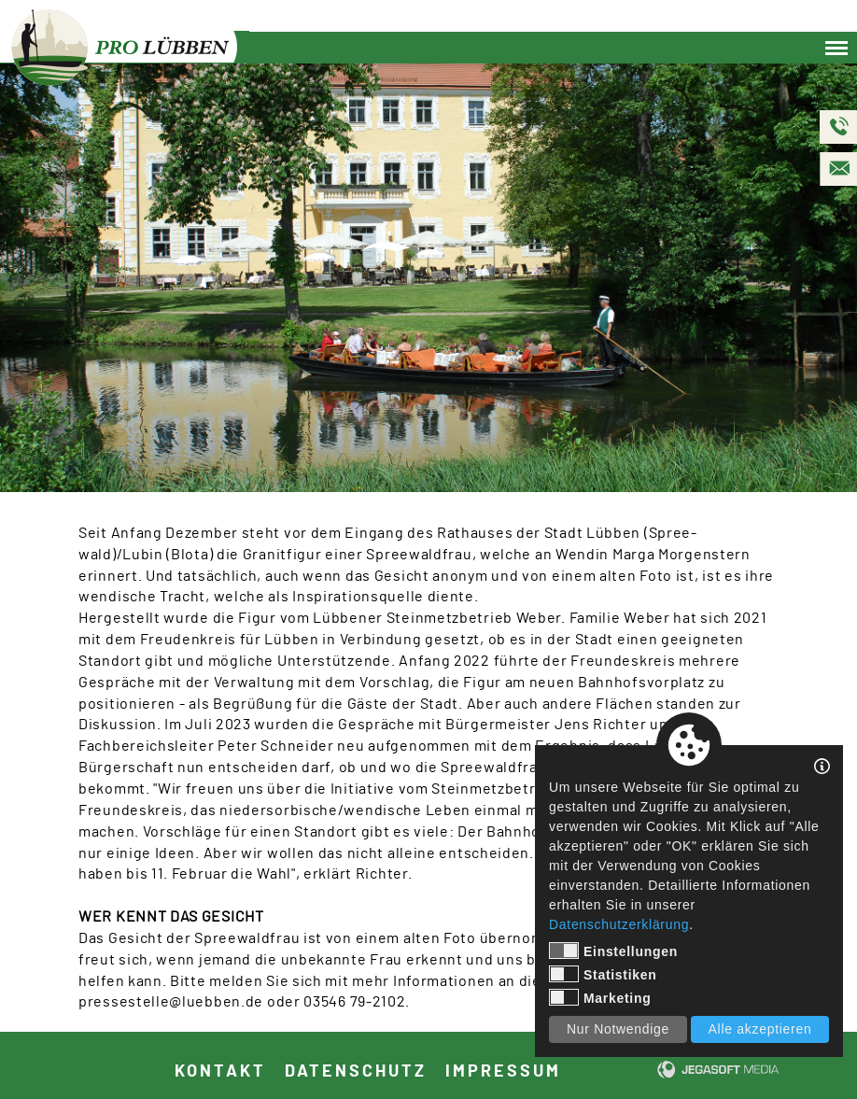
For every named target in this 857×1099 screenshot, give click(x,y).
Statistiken (603, 973)
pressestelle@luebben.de (170, 1001)
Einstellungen (613, 950)
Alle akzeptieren (760, 1029)
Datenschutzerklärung (619, 924)
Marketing (600, 997)
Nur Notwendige (618, 1029)
